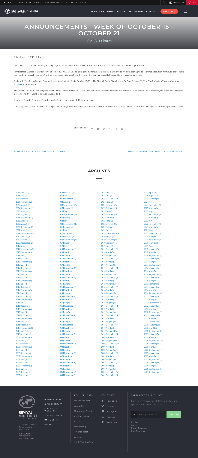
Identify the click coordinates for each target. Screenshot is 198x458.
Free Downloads (139, 431)
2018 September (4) (153, 255)
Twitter (107, 406)
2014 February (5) (24, 290)
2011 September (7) (153, 321)
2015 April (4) (107, 280)
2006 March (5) (65, 365)
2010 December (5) (109, 334)
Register (135, 422)
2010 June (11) (22, 331)
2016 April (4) (107, 271)
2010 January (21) (152, 324)
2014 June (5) (21, 293)
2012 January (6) (151, 305)
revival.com (19, 84)
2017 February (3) (24, 261)
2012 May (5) (150, 308)
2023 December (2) (24, 217)
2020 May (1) (107, 236)
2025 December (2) (109, 198)
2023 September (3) (67, 214)
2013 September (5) (153, 302)
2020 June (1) (150, 236)
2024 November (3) (153, 204)
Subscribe (173, 414)
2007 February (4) (24, 356)
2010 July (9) (64, 331)
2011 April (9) (107, 318)
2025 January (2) (23, 192)
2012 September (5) (153, 312)
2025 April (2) (150, 192)
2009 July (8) (64, 340)
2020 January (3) (23, 236)
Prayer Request (82, 400)
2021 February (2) (109, 227)
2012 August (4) (108, 312)
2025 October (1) (23, 198)
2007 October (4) (23, 362)
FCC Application (25, 436)
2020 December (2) (24, 242)
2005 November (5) (67, 375)
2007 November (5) (67, 362)
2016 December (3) (109, 277)
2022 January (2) (65, 217)
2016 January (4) (151, 268)
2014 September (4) (153, 293)
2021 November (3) (110, 233)
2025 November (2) (67, 198)
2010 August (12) (109, 331)
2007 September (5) (153, 359)
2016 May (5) (150, 271)
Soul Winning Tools (84, 442)
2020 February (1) (66, 236)
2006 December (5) (109, 372)
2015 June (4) (21, 283)
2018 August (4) (108, 255)
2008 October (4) (23, 353)
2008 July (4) (64, 349)
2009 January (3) (151, 334)
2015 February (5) (24, 280)
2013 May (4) (150, 299)
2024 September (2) (67, 204)
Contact (78, 421)
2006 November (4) (67, 372)
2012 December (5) (109, 315)
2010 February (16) (24, 327)
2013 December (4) (109, 305)
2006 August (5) (108, 368)
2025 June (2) (64, 195)
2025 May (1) (21, 195)
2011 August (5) (108, 321)
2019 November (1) (67, 249)
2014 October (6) (23, 296)
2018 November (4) (67, 258)
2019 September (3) (25, 249)
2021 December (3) (152, 233)
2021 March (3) (151, 227)
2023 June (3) (107, 211)
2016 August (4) (108, 274)
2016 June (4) (21, 274)
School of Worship (50, 409)
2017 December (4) (109, 268)
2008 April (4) (107, 346)
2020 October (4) (109, 239)
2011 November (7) (67, 324)
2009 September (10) (153, 340)
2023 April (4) (22, 211)
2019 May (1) (64, 245)
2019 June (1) (107, 245)
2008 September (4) (153, 349)
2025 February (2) (66, 192)
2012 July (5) (64, 312)
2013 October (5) (23, 305)
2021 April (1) (22, 230)
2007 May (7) (150, 356)
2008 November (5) (67, 353)
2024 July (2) (149, 201)
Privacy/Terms (24, 433)
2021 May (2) (64, 230)
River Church (52, 399)
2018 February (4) (24, 252)
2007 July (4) (64, 359)
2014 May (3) (150, 290)
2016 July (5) (64, 274)
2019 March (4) (151, 242)
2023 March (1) (151, 208)
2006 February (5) (24, 365)
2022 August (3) (23, 223)
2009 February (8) (24, 337)
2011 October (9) (23, 324)
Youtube (108, 417)
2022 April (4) (22, 220)
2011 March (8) (65, 318)
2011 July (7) (64, 321)
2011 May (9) (150, 318)
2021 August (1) (151, 230)
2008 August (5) (108, 349)
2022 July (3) (149, 220)
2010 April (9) (107, 327)
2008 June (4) (21, 349)
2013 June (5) (21, 302)
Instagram (109, 411)
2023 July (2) (149, 211)
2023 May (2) (64, 211)
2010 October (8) (23, 334)
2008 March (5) (65, 346)
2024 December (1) (24, 208)
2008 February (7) (24, 346)
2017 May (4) (150, 261)
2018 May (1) (150, 252)
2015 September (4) (153, 283)
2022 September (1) (67, 223)
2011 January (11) (152, 315)
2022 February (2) (109, 217)
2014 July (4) (64, 293)
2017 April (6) (107, 261)
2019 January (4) (65, 242)
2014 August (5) (108, 293)
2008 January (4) (151, 343)
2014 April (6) (107, 290)
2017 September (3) (153, 264)
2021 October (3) (66, 233)
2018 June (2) (21, 255)
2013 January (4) (151, 296)
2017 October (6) (23, 268)
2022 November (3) (153, 223)
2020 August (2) (23, 239)
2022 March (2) (151, 217)
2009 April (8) (107, 337)
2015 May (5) (150, 280)
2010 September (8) (153, 331)
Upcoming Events (83, 411)
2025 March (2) (108, 192)
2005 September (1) (153, 372)
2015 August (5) (108, 283)
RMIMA (48, 424)
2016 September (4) (153, 274)
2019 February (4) (109, 242)
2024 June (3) (107, 201)
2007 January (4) (151, 353)
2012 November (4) (67, 315)
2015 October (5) (23, 286)
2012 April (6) (107, 308)
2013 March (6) (65, 299)
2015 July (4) (64, 283)
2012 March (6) (65, 308)
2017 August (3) (108, 264)
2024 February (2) (24, 201)
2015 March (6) (65, 280)
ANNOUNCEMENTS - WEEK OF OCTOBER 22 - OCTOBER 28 (156, 151)
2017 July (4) (64, 264)
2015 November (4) (67, 286)
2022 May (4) (64, 220)
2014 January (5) (151, 286)
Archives (78, 437)
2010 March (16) (65, 327)
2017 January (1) (151, 258)
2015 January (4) (151, 277)
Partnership (80, 426)
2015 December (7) (109, 286)
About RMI (79, 406)
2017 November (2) (67, 268)
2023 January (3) (65, 208)
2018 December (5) (109, 258)
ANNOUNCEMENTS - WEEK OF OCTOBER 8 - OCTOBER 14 (41, 151)
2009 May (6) (150, 337)
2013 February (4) (24, 299)
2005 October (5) (23, 375)
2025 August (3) (151, 195)
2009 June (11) (22, 340)
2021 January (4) (65, 227)
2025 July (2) (106, 195)
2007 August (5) (108, 359)
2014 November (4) (67, 296)
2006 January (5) (151, 362)
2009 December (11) (110, 343)
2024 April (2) (64, 201)
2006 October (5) (23, 372)
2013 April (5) (107, 299)
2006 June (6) (21, 368)
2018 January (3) (151, 249)
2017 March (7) (65, 261)
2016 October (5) (23, 277)
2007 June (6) (21, 359)
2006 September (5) (153, 368)
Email (32, 438)
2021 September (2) (25, 233)
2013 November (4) (67, 305)
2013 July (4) (64, 302)
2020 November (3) (153, 239)
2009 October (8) (23, 343)
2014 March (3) (65, 290)
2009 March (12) (65, 337)
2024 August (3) (23, 204)
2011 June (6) (21, 321)
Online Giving (81, 416)
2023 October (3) (109, 214)
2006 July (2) (64, 368)
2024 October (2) (109, 204)
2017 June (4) (21, 264)
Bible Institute (53, 404)
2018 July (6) (64, 255)
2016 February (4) (24, 271)
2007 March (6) (65, 356)
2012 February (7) (24, 308)
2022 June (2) (107, 220)
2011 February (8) (24, 318)
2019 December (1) (109, 249)
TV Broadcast (81, 432)
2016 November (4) (67, 277)
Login (134, 425)
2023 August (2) (23, 214)
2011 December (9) (109, 324)
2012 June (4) (21, 312)
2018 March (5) (65, 252)
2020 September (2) (67, 239)
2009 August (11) (109, 340)
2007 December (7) (109, 362)
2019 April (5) (22, 245)
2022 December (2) (24, 227)
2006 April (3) (107, 365)
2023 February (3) (109, 208)
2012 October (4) (23, 315)
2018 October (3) (23, 258)
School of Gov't (54, 415)
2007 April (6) (107, 356)
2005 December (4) (109, 375)
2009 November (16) (67, 343)
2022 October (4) (109, 223)
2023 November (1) (153, 214)
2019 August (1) (151, 245)
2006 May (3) (150, 365)
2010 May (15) (150, 327)
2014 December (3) (109, 296)
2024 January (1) (151, 198)
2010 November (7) (67, 334)
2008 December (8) (109, 353)
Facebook (109, 401)
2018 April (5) (107, 252)
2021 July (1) (106, 230)
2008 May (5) (150, 346)
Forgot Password (139, 428)
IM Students (51, 420)
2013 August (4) (108, 302)
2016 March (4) (65, 271)
